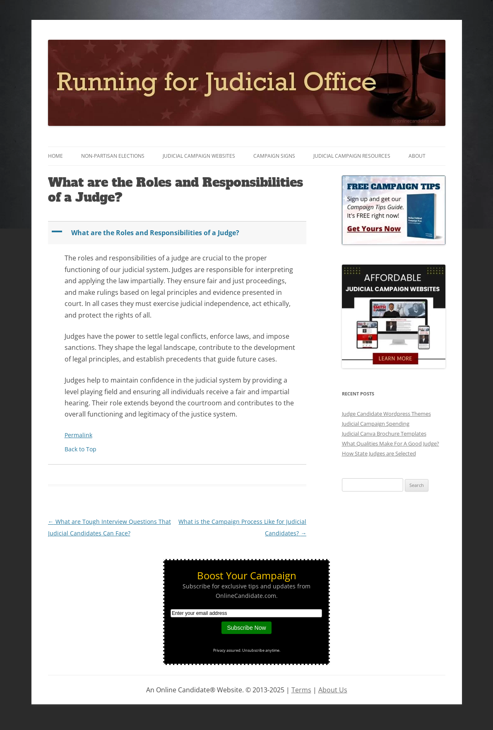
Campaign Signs (274, 155)
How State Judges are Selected (379, 453)
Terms (301, 689)
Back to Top (80, 449)
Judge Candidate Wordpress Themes (386, 413)
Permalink (78, 435)
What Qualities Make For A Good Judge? (390, 443)
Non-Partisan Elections (112, 155)
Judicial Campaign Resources (351, 155)
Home (55, 155)
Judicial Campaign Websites (199, 155)
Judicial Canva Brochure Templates (384, 433)
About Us (332, 689)
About (417, 155)
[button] (178, 233)
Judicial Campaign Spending (375, 423)
